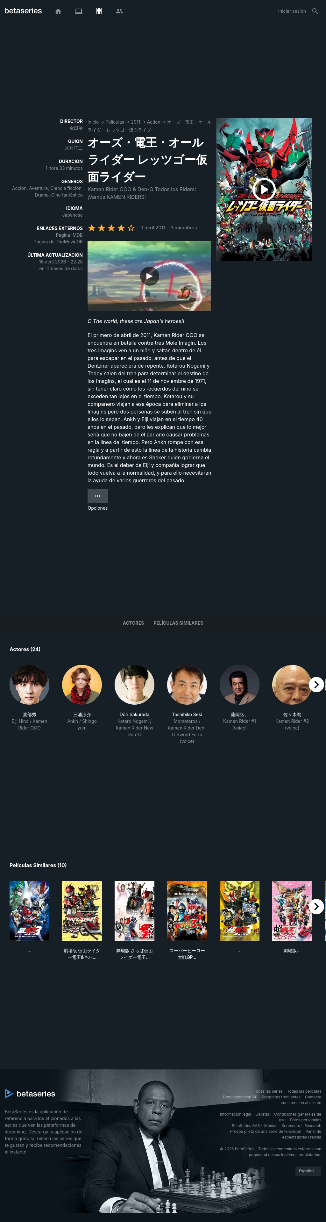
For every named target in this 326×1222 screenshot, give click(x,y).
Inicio (93, 122)
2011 (135, 122)
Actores (133, 623)
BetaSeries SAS (246, 1125)
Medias (270, 1125)
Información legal (235, 1114)
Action (153, 122)
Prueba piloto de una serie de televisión (265, 1131)
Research (312, 1125)
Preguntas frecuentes (281, 1097)
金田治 (76, 128)
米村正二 (74, 148)
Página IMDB (69, 235)
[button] (29, 704)
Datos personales (305, 1120)
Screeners (291, 1125)
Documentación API (241, 1097)
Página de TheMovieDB (58, 241)
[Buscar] (315, 11)
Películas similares (178, 623)
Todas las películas (304, 1091)
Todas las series (268, 1091)
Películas (114, 122)
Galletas (262, 1114)
